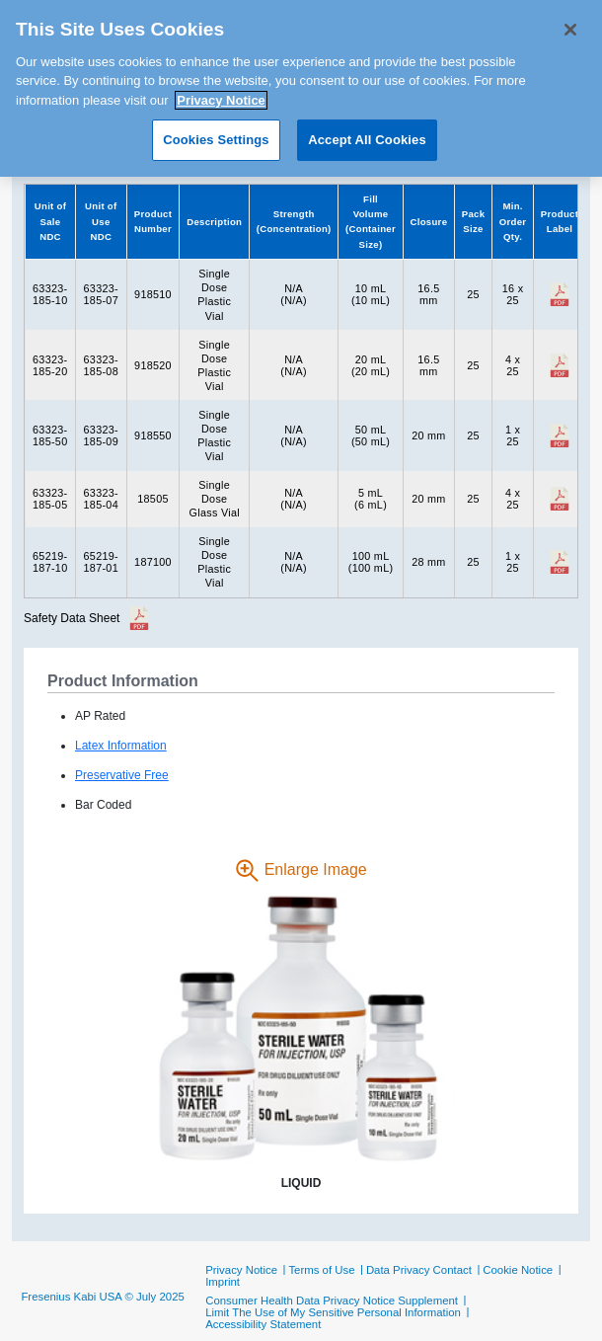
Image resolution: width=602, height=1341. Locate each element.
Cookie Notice (518, 1270)
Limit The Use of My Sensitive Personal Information (333, 1312)
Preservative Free (122, 775)
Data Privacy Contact (419, 1270)
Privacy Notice (241, 1270)
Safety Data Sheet (71, 618)
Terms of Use (321, 1270)
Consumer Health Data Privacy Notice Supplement (331, 1300)
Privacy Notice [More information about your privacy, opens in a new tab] (221, 92)
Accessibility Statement (263, 1324)
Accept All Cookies (367, 131)
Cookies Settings (216, 131)
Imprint (222, 1282)
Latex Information (121, 745)
